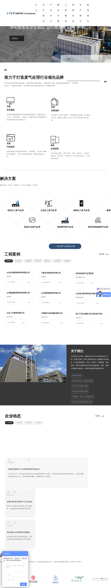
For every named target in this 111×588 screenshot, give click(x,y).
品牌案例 (9, 242)
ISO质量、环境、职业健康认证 (83, 380)
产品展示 (54, 563)
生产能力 (81, 13)
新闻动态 (73, 13)
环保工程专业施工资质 (80, 374)
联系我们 (88, 13)
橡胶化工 (48, 242)
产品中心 (51, 13)
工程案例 (66, 13)
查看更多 (15, 38)
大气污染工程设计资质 (80, 368)
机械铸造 (67, 242)
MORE (100, 236)
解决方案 (58, 13)
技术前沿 (29, 407)
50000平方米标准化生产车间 (82, 386)
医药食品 (18, 242)
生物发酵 (28, 242)
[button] (84, 58)
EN (100, 13)
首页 (36, 7)
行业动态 (19, 407)
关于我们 (44, 13)
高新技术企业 (77, 357)
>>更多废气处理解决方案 (65, 227)
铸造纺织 (38, 242)
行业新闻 (9, 407)
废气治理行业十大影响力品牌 (82, 363)
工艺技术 (38, 407)
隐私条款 (101, 582)
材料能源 (57, 242)
